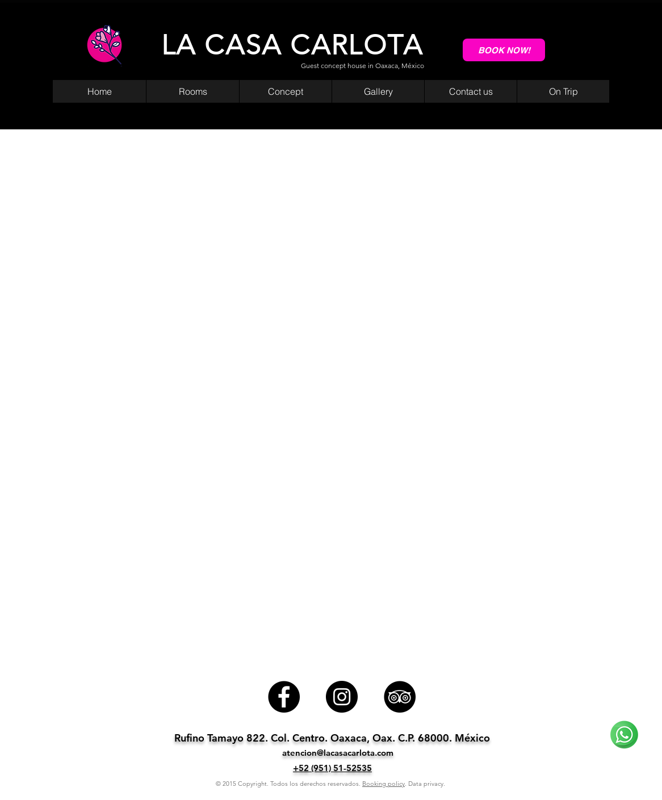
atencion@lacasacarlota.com (337, 752)
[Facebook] (284, 697)
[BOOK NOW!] (504, 50)
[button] (563, 91)
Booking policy (383, 784)
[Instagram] (342, 697)
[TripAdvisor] (400, 697)
